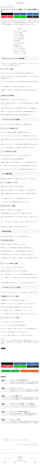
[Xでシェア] (7, 14)
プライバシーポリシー (7, 460)
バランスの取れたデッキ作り (19, 42)
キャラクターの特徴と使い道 (19, 37)
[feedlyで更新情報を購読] (10, 372)
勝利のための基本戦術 (18, 34)
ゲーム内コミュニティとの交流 (19, 51)
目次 (18, 28)
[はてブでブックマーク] (33, 14)
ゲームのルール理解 (18, 32)
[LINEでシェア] (20, 17)
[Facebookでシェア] (20, 14)
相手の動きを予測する (18, 47)
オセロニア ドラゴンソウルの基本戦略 (20, 31)
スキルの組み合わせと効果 (19, 39)
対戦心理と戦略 (16, 46)
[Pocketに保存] (7, 17)
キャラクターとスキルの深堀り (19, 36)
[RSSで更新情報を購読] (29, 372)
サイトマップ (33, 460)
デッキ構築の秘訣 (16, 41)
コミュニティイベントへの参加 (20, 54)
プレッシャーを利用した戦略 (19, 49)
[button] (33, 17)
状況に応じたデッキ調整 (18, 44)
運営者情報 (20, 460)
